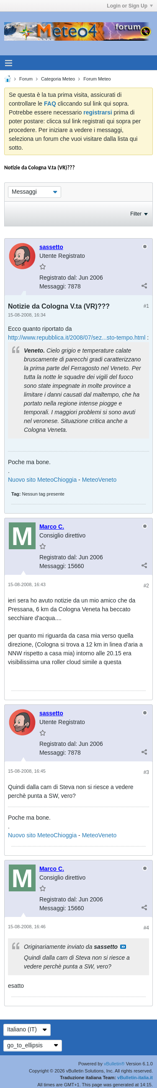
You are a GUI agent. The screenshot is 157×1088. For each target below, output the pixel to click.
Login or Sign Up (130, 6)
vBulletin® (114, 1063)
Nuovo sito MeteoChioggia (42, 479)
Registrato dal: (58, 277)
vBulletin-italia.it (135, 1077)
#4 (146, 928)
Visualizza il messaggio (123, 947)
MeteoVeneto (99, 479)
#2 (146, 586)
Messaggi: (52, 286)
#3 (146, 772)
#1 (146, 306)
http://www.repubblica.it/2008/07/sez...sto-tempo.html (76, 337)
